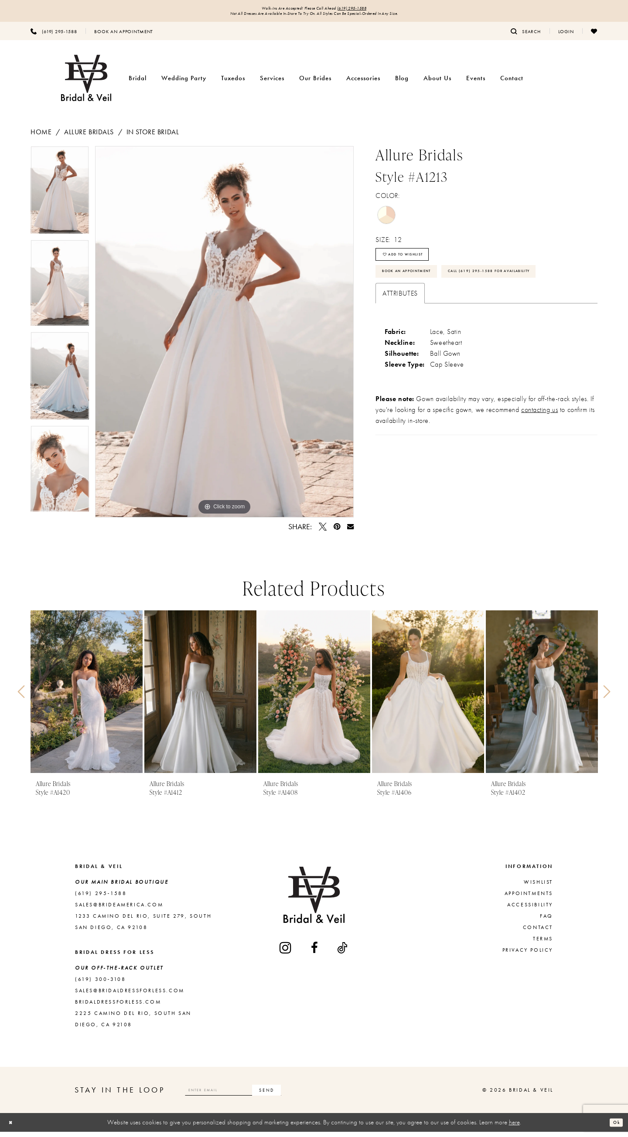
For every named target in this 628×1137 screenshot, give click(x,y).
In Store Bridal (152, 137)
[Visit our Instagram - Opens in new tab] (286, 953)
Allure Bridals (89, 137)
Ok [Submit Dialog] (613, 1127)
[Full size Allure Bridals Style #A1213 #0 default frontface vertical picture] (224, 337)
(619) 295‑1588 (371, 10)
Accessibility (530, 909)
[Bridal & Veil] (86, 83)
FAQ (546, 921)
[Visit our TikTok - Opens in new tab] (342, 953)
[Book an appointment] (123, 36)
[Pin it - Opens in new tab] (337, 532)
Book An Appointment (422, 289)
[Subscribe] (315, 1095)
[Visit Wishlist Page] (594, 36)
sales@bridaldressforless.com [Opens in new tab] (129, 995)
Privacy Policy (527, 955)
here (514, 1127)
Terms (543, 943)
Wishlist (538, 887)
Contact (538, 932)
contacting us (539, 456)
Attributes (400, 340)
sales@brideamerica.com (119, 909)
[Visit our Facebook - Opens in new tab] (315, 953)
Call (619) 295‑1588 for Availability (446, 315)
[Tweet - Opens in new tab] (323, 532)
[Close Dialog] (13, 1127)
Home (41, 137)
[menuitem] (53, 36)
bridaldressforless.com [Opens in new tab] (118, 1007)
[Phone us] (53, 36)
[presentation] (87, 697)
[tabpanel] (60, 198)
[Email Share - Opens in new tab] (350, 531)
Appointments (529, 898)
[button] (566, 36)
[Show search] (526, 36)
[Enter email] (258, 1095)
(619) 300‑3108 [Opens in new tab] (100, 984)
